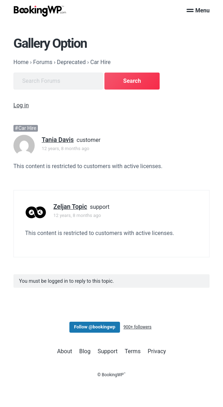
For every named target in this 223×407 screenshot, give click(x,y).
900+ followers (137, 327)
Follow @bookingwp (94, 326)
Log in (21, 105)
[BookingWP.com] (40, 11)
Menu (198, 10)
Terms (133, 351)
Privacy (157, 351)
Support (108, 351)
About (64, 351)
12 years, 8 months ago (65, 148)
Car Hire (27, 128)
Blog (85, 351)
